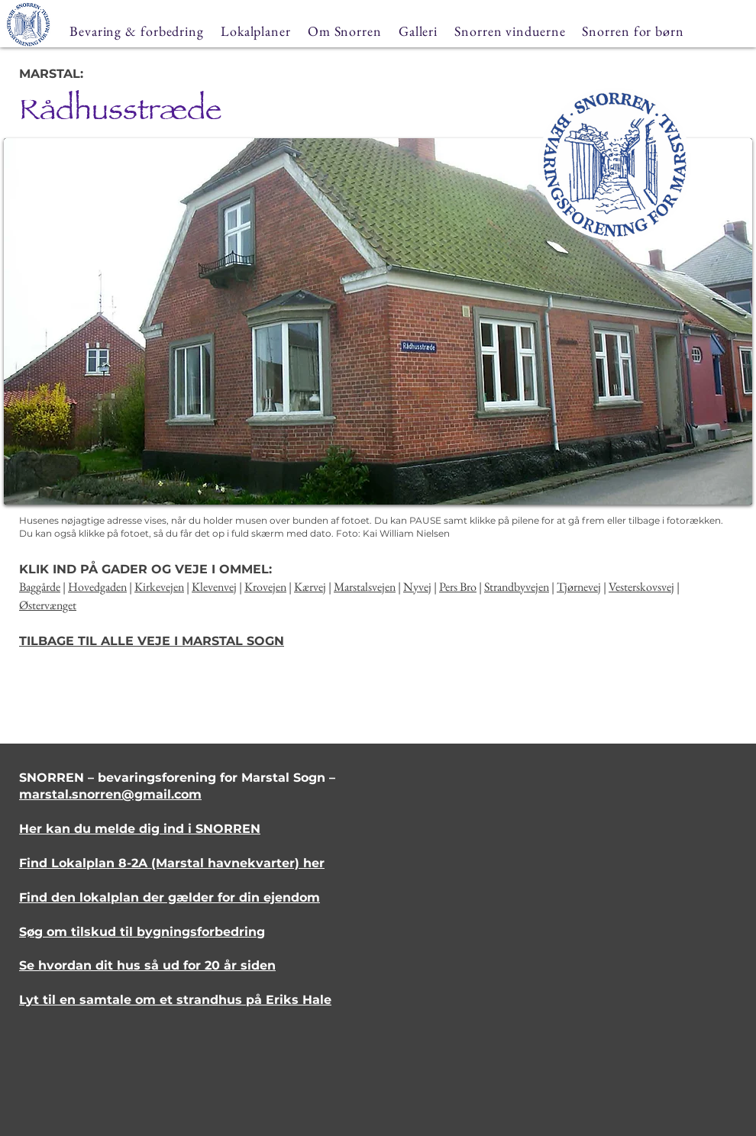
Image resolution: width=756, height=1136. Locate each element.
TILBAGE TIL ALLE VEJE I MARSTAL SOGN (151, 641)
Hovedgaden (97, 587)
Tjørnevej (579, 587)
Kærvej (310, 587)
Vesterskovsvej (641, 587)
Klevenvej (214, 587)
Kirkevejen (159, 587)
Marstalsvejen (365, 587)
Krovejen (265, 587)
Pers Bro (458, 587)
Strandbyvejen (516, 587)
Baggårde (39, 587)
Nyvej (417, 587)
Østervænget (47, 605)
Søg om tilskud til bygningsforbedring (142, 932)
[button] (378, 321)
